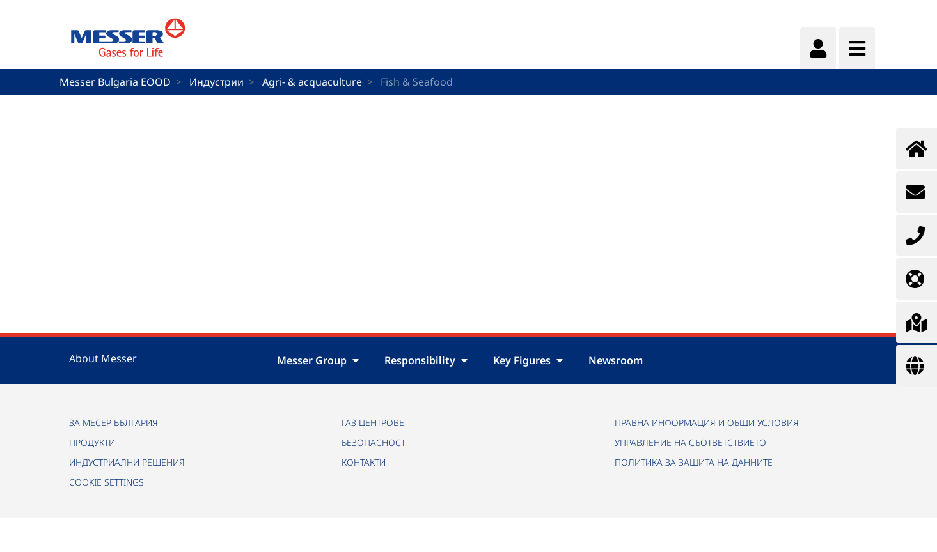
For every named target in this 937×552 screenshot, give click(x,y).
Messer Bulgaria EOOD (115, 82)
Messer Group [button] (318, 360)
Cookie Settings (106, 482)
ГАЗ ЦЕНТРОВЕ (373, 423)
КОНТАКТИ (364, 462)
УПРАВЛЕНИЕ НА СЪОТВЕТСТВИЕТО (690, 442)
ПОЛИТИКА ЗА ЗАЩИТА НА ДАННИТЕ (694, 462)
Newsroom (615, 360)
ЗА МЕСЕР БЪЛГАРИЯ (113, 423)
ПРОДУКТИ (92, 442)
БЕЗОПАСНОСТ (374, 442)
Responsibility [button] (426, 360)
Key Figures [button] (528, 360)
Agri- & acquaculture (312, 82)
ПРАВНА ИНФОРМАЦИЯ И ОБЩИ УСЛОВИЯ (707, 423)
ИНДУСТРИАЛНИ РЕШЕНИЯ (127, 462)
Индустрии (216, 82)
